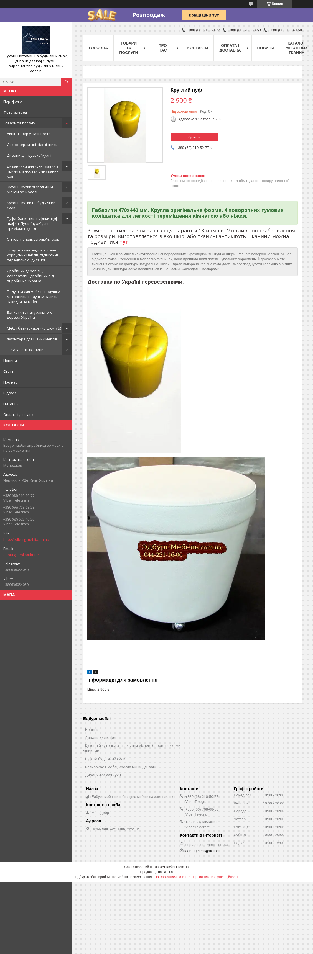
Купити (194, 137)
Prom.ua (182, 867)
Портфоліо (12, 101)
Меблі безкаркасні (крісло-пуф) (34, 328)
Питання (11, 403)
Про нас (10, 382)
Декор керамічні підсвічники (32, 144)
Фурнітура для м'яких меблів (32, 338)
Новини (10, 360)
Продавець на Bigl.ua (156, 872)
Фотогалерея (15, 112)
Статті (8, 371)
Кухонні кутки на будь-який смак (31, 205)
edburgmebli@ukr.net (21, 554)
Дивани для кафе (100, 737)
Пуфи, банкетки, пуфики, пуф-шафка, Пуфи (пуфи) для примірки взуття (33, 223)
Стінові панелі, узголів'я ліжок (33, 239)
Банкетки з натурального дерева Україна (29, 315)
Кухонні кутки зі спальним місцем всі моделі (30, 189)
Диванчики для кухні (103, 774)
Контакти (197, 48)
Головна (98, 48)
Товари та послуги (19, 122)
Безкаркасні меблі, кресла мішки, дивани (121, 766)
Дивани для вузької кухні (29, 155)
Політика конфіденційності (217, 877)
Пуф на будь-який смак (105, 758)
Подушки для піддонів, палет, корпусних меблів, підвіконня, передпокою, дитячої (33, 255)
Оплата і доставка (19, 414)
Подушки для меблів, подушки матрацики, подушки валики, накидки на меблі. (33, 296)
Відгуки (9, 392)
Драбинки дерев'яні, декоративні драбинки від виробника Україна (30, 275)
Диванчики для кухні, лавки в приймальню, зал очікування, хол (33, 171)
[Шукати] (66, 82)
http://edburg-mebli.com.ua (26, 539)
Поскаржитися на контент (174, 877)
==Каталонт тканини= (26, 349)
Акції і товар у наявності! (28, 133)
